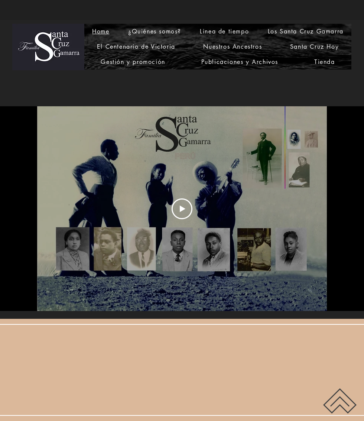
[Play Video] (182, 208)
